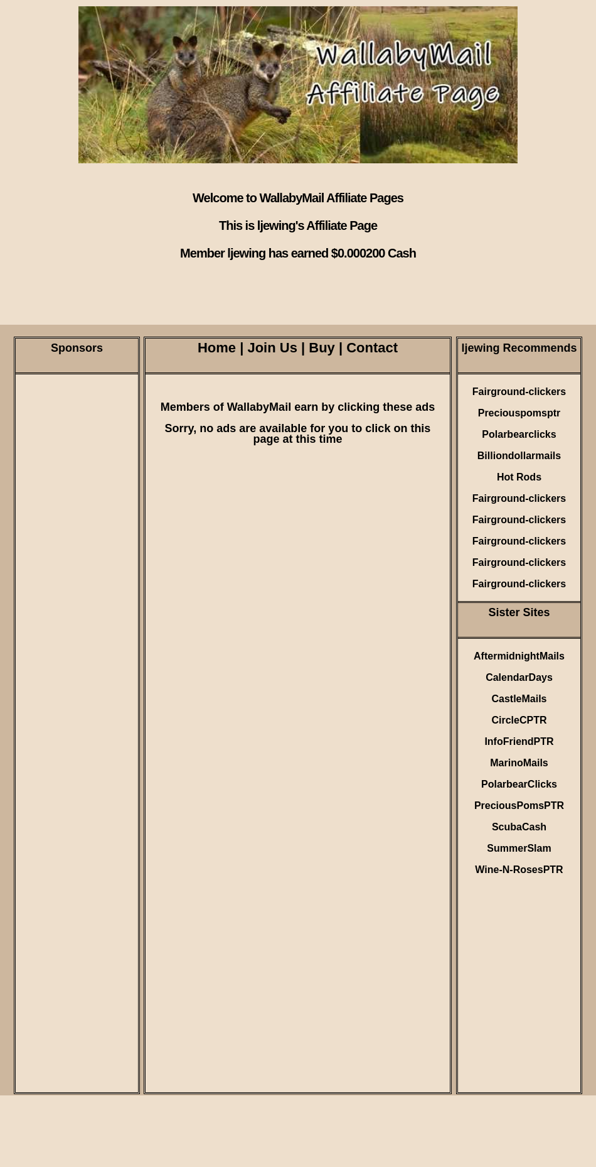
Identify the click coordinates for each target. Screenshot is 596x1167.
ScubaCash (519, 827)
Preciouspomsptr (519, 413)
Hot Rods (519, 477)
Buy (322, 348)
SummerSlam (519, 848)
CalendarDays (519, 677)
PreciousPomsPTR (519, 805)
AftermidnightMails (519, 656)
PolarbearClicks (519, 784)
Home (217, 348)
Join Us (272, 348)
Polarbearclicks (519, 434)
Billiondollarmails (519, 455)
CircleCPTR (518, 720)
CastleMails (518, 698)
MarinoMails (519, 762)
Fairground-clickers (519, 391)
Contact (372, 348)
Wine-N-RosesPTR (519, 869)
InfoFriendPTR (518, 741)
